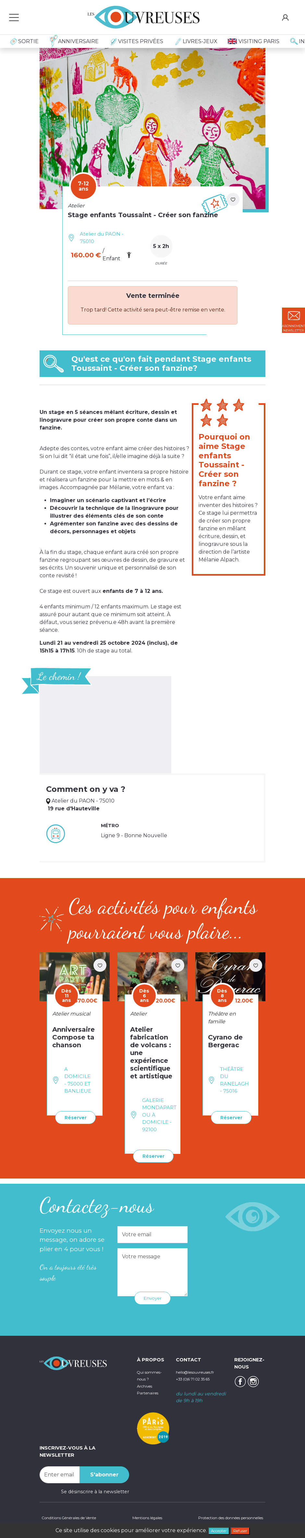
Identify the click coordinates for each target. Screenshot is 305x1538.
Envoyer (153, 1296)
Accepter (215, 1530)
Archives (147, 1391)
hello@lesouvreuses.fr (202, 1370)
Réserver (72, 1117)
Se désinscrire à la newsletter (95, 1490)
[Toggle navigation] (14, 17)
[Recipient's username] (60, 1473)
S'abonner (104, 1473)
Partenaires (150, 1398)
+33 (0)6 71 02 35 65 (199, 1377)
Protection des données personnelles (220, 1517)
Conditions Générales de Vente (76, 1517)
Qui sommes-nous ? (148, 1377)
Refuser (244, 1530)
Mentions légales (144, 1517)
